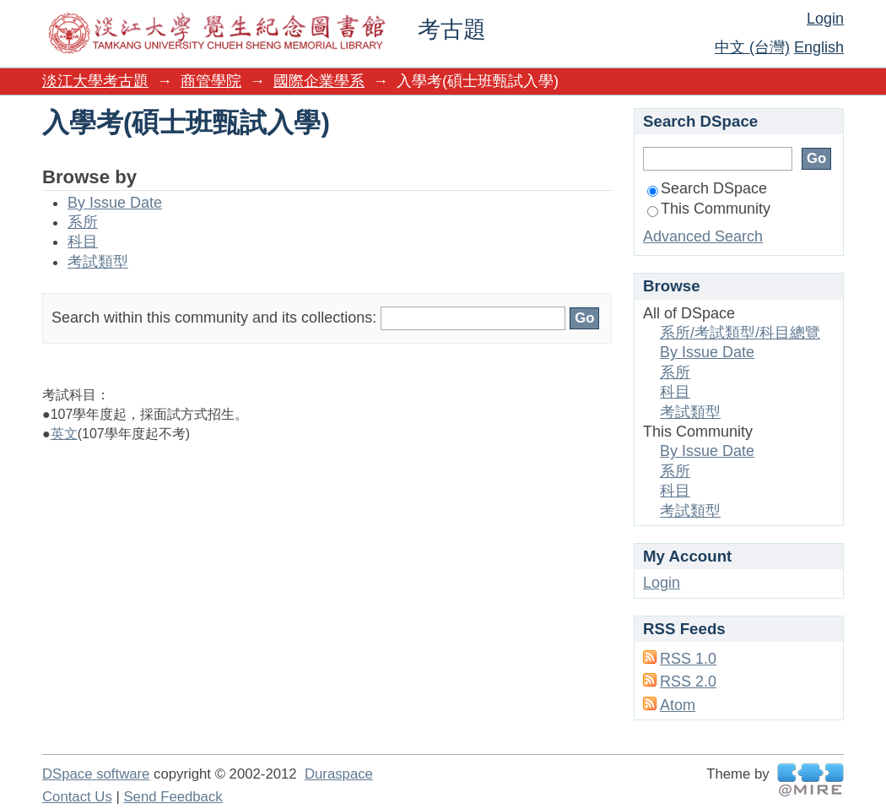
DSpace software (95, 774)
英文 (64, 433)
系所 (83, 222)
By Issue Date (115, 202)
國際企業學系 (319, 81)
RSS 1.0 (688, 658)
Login (825, 18)
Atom (677, 705)
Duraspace (339, 774)
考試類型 (98, 261)
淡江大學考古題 (95, 81)
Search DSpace (707, 188)
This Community (708, 208)
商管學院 (211, 81)
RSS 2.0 (688, 681)
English (819, 47)
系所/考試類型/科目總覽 (740, 332)
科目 (83, 241)
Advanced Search (703, 236)
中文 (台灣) (752, 47)
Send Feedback (172, 797)
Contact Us (77, 797)
